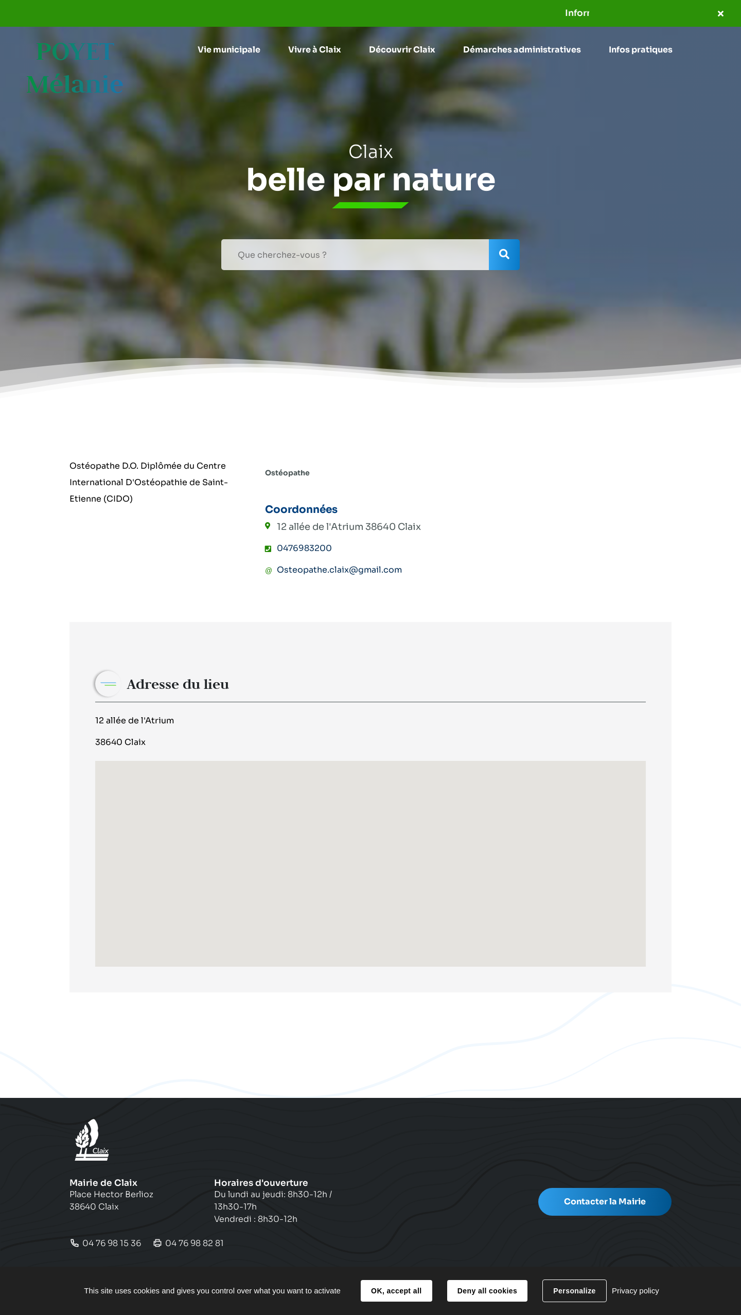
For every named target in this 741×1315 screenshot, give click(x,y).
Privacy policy (635, 1290)
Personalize (574, 1291)
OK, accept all (396, 1291)
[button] (229, 50)
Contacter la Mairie (605, 1201)
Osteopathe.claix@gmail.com (339, 569)
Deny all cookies (487, 1291)
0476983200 (304, 548)
